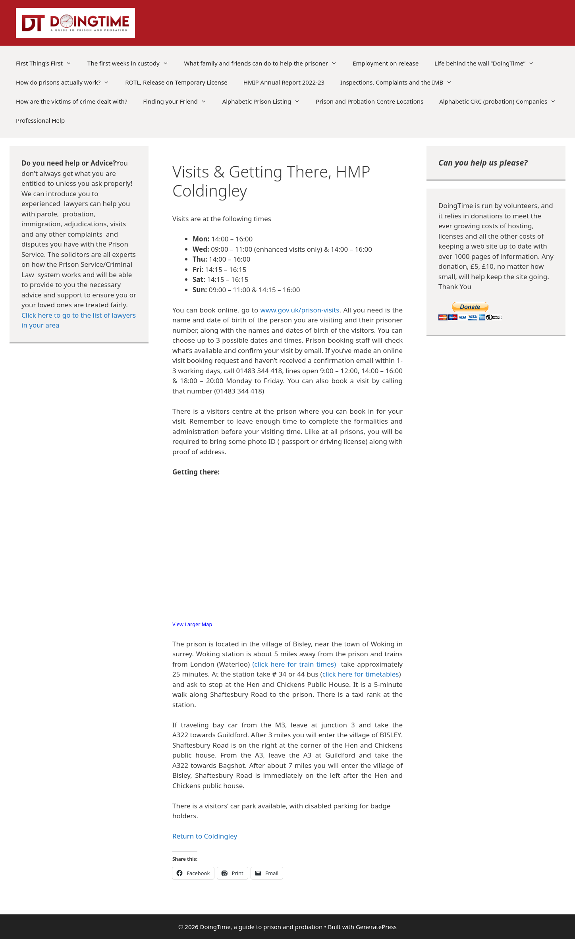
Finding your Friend (178, 101)
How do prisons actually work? (66, 82)
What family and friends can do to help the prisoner (264, 63)
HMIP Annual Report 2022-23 (283, 82)
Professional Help (40, 120)
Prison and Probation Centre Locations (369, 101)
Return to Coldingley (204, 836)
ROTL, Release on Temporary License (176, 82)
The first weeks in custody (131, 63)
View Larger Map (192, 624)
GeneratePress (376, 927)
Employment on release (386, 63)
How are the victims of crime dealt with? (71, 101)
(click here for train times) (294, 664)
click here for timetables (360, 674)
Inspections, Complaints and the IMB (400, 82)
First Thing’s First (47, 63)
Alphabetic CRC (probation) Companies (501, 101)
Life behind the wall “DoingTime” (488, 63)
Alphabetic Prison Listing (265, 101)
